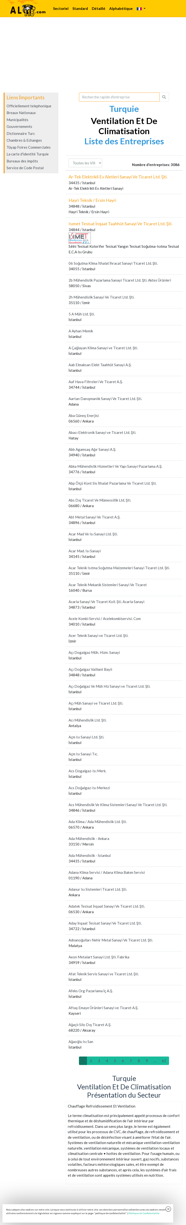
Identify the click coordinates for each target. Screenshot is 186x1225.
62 (164, 1060)
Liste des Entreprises (124, 141)
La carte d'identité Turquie (28, 154)
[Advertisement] (93, 55)
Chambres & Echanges (24, 140)
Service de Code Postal (25, 168)
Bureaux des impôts (22, 161)
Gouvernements (19, 126)
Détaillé (98, 8)
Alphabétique (121, 8)
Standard (80, 8)
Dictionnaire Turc (21, 133)
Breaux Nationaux (21, 112)
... (155, 1060)
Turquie (124, 108)
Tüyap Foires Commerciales (29, 147)
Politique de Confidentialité (144, 1213)
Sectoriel (61, 8)
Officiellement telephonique (29, 106)
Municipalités (17, 119)
